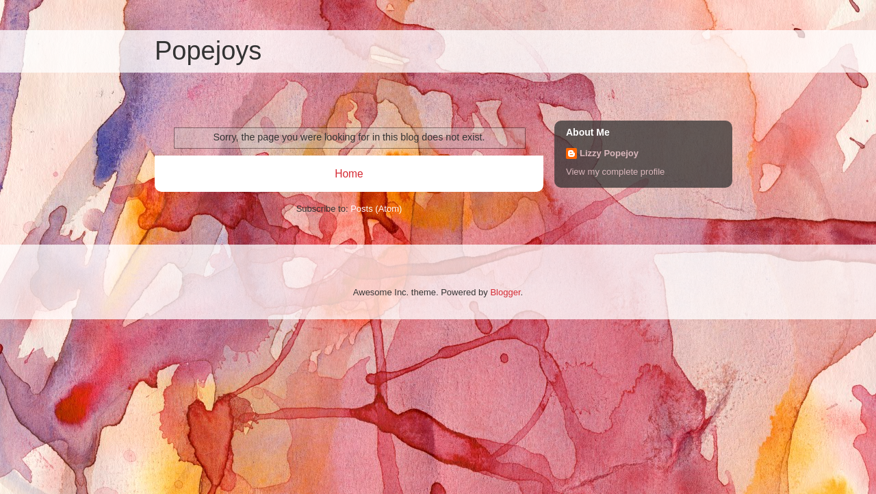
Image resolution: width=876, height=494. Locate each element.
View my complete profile (615, 171)
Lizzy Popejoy (609, 153)
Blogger (505, 292)
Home (349, 174)
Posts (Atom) (376, 208)
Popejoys (208, 50)
